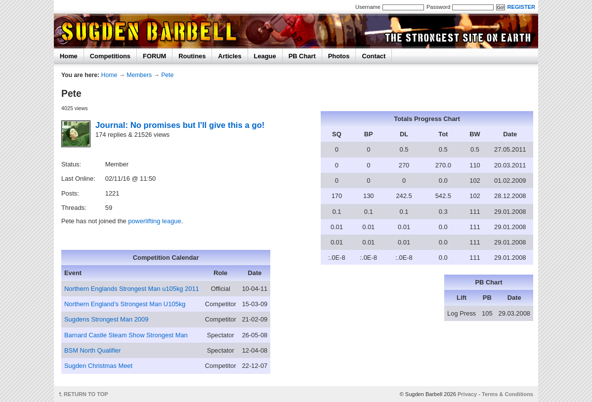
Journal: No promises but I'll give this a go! (179, 125)
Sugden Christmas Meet (98, 365)
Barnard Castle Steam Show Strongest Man (126, 335)
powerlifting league (154, 221)
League (265, 56)
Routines (192, 56)
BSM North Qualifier (92, 350)
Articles (229, 56)
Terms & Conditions (507, 394)
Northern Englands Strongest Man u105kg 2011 (131, 288)
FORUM (154, 56)
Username (368, 7)
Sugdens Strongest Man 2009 (106, 319)
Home (69, 56)
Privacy (467, 394)
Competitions (110, 56)
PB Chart (302, 56)
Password (438, 7)
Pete (167, 75)
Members (139, 75)
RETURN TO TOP (86, 394)
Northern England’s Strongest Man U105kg (124, 304)
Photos (339, 56)
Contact (373, 56)
